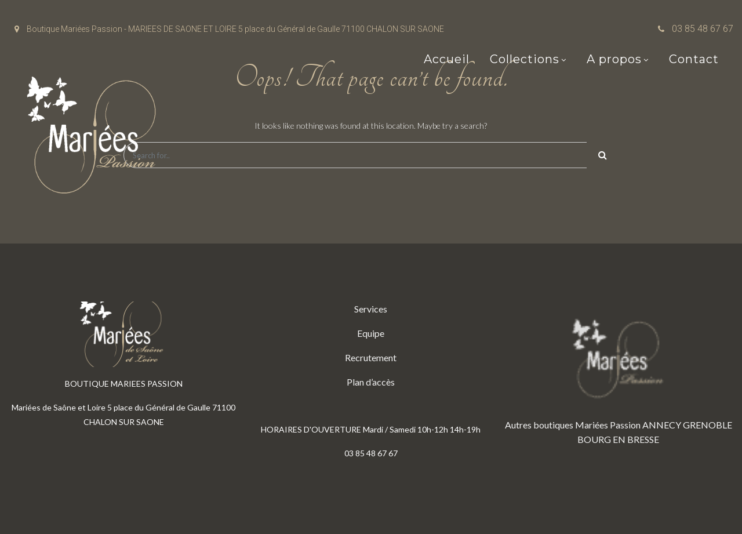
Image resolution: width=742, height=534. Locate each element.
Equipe (370, 333)
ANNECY (661, 424)
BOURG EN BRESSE (618, 439)
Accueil (447, 59)
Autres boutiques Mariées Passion (573, 424)
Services (370, 308)
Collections (524, 59)
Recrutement (371, 357)
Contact (694, 59)
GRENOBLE (707, 424)
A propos (614, 59)
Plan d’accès (371, 381)
